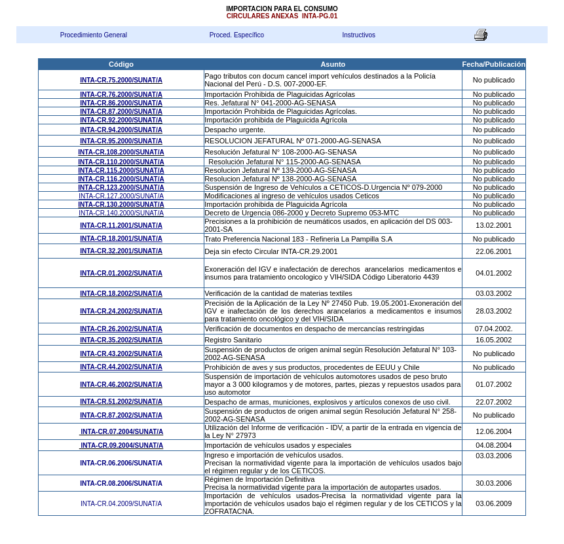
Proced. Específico (237, 35)
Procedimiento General (93, 35)
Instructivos (358, 35)
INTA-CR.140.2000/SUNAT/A (121, 213)
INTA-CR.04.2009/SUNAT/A (121, 503)
